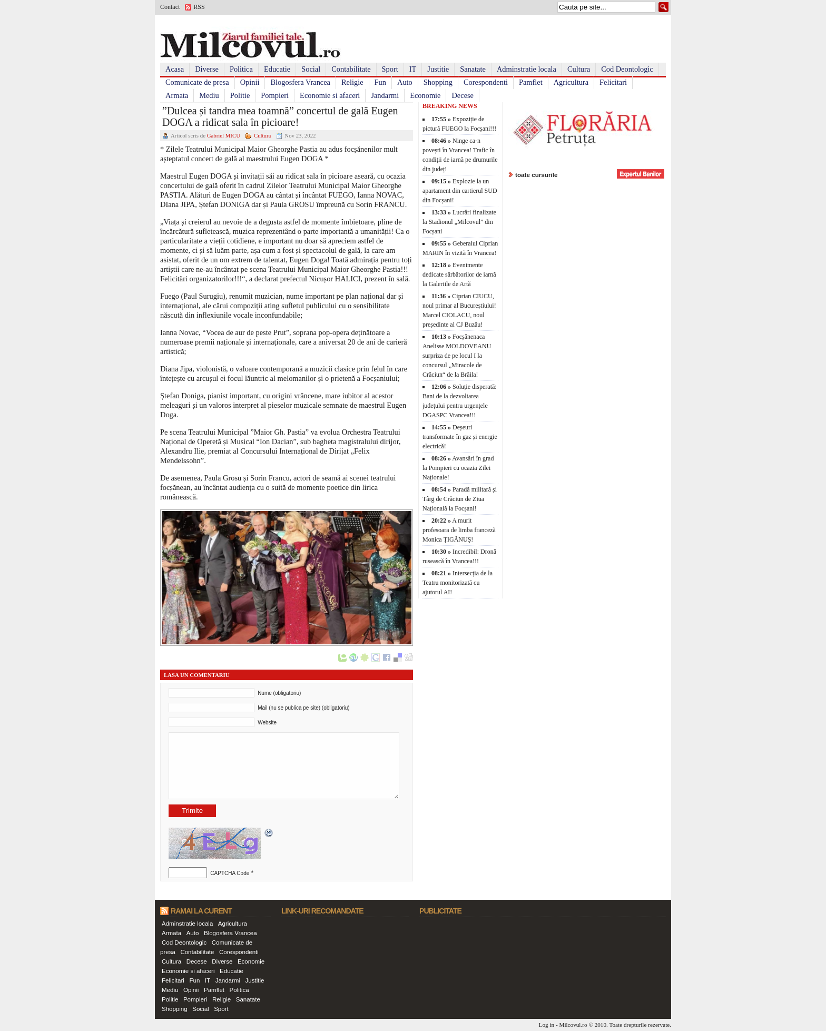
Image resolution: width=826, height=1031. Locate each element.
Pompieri (275, 95)
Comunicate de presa (197, 82)
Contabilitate (350, 69)
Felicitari (613, 82)
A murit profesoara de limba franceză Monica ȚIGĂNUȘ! (459, 530)
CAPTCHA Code (229, 873)
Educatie (277, 69)
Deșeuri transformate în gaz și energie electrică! (459, 437)
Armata (176, 95)
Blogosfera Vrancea (300, 82)
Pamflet (531, 82)
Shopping (438, 82)
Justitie (438, 69)
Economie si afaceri (330, 95)
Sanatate (473, 69)
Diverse (207, 69)
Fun (380, 82)
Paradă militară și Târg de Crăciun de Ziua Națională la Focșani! (459, 499)
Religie (352, 82)
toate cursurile (536, 174)
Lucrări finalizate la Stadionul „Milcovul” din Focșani (459, 222)
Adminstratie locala (526, 69)
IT (413, 69)
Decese (462, 95)
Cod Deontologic (627, 69)
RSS (198, 7)
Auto (404, 82)
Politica (241, 69)
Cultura (578, 69)
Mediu (209, 95)
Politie (240, 95)
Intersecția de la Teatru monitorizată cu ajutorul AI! (457, 582)
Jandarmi (385, 95)
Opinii (250, 82)
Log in (547, 1025)
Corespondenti (486, 82)
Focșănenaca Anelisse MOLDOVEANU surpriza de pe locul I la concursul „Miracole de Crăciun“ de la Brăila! (456, 355)
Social (310, 69)
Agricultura (571, 82)
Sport (390, 69)
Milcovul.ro (573, 1025)
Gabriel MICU (223, 135)
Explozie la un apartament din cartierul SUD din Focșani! (459, 191)
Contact (170, 7)
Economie (425, 95)
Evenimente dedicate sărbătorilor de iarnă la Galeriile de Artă (459, 274)
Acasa (174, 69)
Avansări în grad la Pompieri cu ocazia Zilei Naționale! (458, 468)
